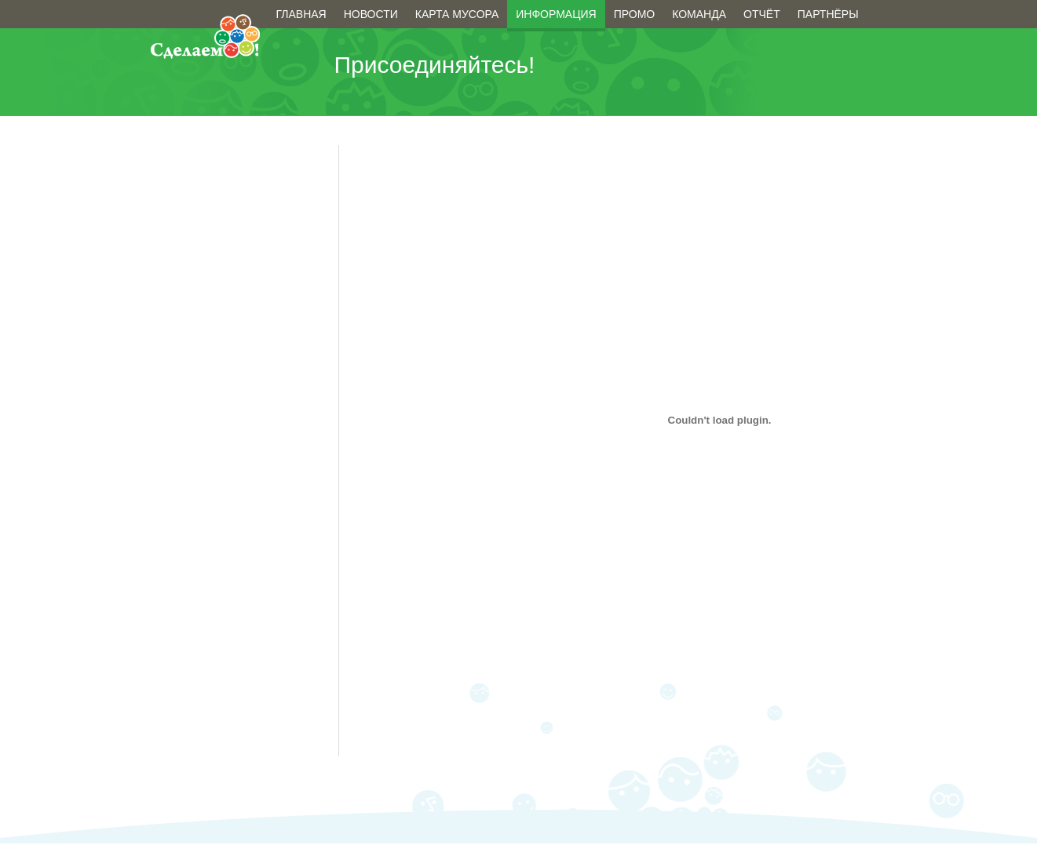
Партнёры (828, 14)
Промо (634, 14)
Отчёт (761, 14)
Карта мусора (457, 14)
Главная (301, 14)
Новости (371, 14)
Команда (699, 14)
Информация (556, 14)
